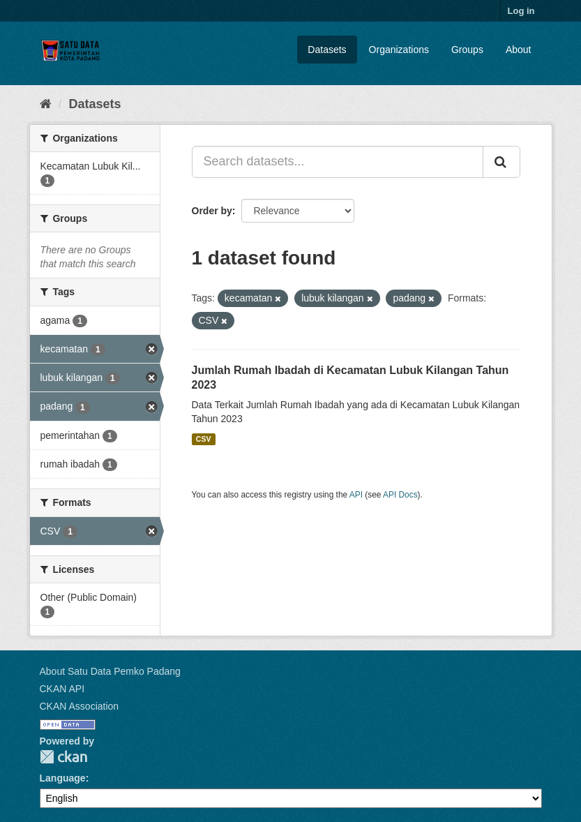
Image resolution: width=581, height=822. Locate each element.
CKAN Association (79, 706)
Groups (467, 49)
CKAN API (62, 688)
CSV (203, 439)
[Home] (46, 104)
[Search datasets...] (337, 162)
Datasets (327, 49)
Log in (521, 11)
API (356, 495)
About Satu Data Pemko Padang (110, 671)
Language (63, 778)
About (518, 49)
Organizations (399, 49)
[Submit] (501, 162)
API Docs (400, 495)
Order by (212, 210)
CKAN (63, 756)
